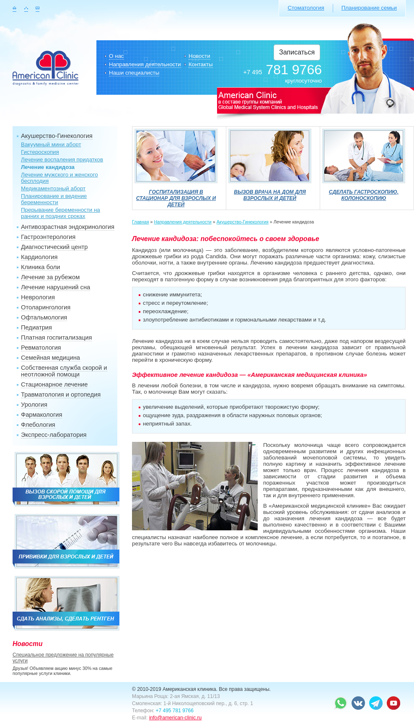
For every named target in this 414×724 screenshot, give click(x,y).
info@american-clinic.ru (175, 718)
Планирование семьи (369, 8)
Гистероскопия (40, 152)
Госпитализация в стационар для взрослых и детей (176, 195)
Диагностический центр (54, 247)
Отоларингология (45, 307)
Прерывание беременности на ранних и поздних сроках (60, 213)
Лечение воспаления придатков (62, 159)
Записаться (297, 52)
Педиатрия (36, 327)
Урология (34, 404)
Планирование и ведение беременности (54, 199)
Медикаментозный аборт (53, 188)
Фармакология (41, 414)
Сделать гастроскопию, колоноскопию (363, 192)
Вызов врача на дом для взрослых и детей (269, 192)
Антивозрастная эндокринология (67, 226)
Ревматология (41, 347)
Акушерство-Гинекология (57, 135)
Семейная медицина (50, 357)
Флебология (38, 424)
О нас (116, 56)
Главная (140, 221)
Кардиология (39, 257)
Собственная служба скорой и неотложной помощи (64, 371)
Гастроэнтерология (48, 237)
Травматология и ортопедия (61, 394)
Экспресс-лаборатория (53, 434)
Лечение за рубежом (50, 277)
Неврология (38, 297)
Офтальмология (44, 317)
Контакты (201, 64)
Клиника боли (40, 267)
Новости (199, 56)
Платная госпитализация (56, 337)
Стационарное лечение (54, 384)
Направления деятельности (145, 64)
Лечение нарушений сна (55, 287)
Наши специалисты (134, 73)
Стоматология (305, 8)
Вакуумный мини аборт (51, 144)
